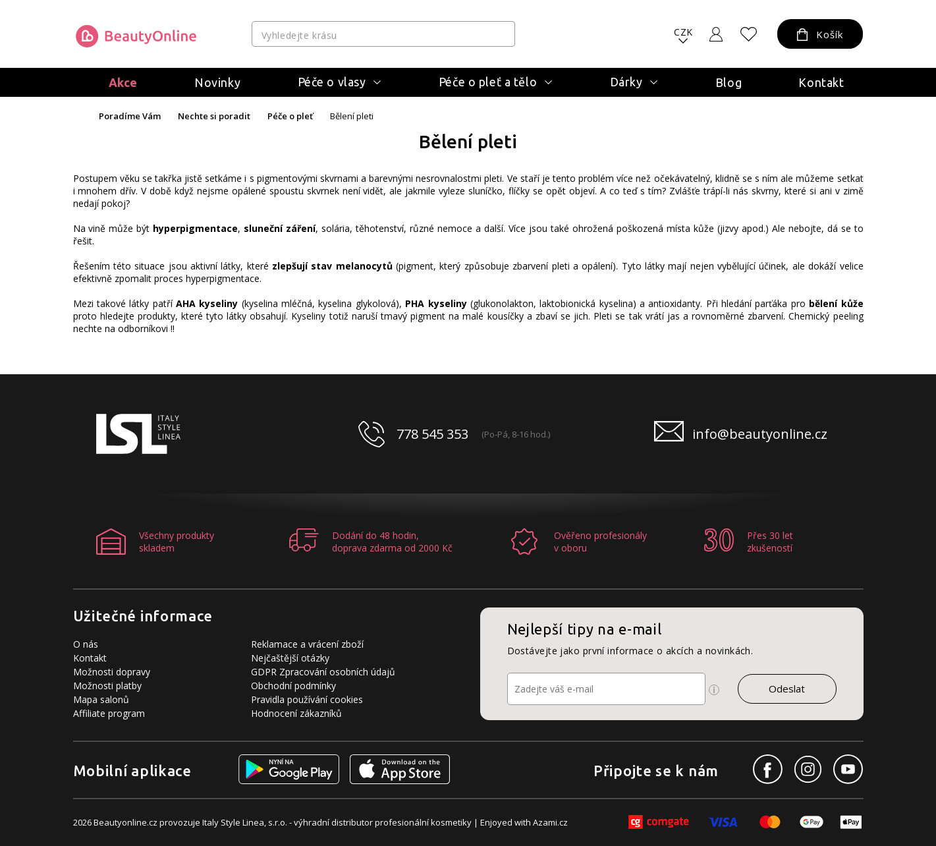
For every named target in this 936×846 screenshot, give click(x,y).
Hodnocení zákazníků (296, 713)
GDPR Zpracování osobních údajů (323, 671)
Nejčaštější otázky (290, 658)
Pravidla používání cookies (307, 699)
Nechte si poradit (214, 116)
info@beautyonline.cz (759, 434)
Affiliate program (109, 713)
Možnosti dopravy (111, 671)
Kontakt (821, 82)
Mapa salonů (101, 699)
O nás (85, 644)
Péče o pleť (290, 116)
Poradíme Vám (130, 116)
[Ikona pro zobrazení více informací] (714, 690)
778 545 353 (432, 434)
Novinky (217, 82)
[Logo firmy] (136, 36)
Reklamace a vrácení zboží (307, 644)
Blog (728, 82)
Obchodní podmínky (293, 685)
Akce (123, 82)
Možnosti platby (107, 685)
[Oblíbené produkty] (748, 34)
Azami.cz (550, 822)
